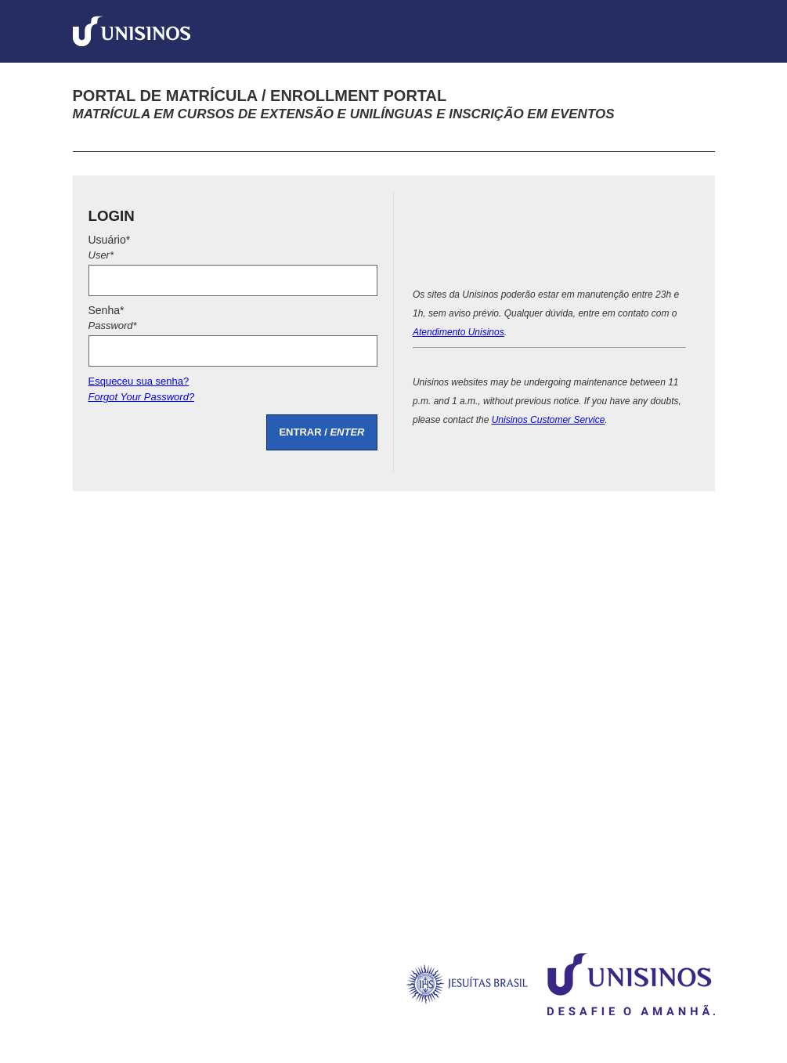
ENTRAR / (321, 432)
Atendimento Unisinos (458, 332)
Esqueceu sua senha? (232, 391)
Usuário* (232, 249)
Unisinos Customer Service (548, 419)
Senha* (232, 319)
